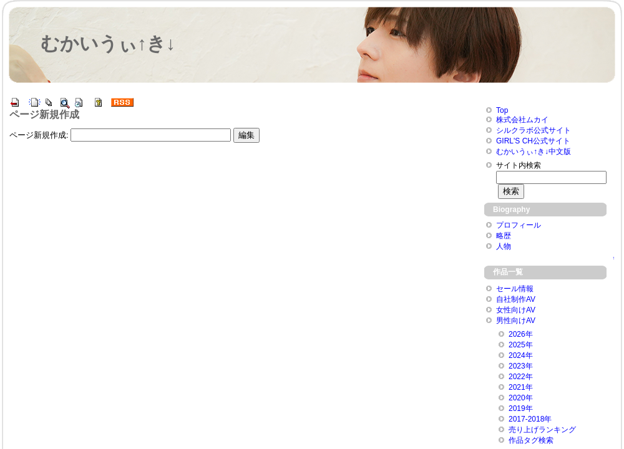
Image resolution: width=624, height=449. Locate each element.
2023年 (521, 366)
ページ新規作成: (39, 135)
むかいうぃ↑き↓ (108, 43)
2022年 (521, 376)
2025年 (521, 344)
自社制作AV (515, 299)
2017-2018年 (530, 419)
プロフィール (518, 225)
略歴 (503, 235)
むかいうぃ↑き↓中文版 (533, 151)
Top (502, 110)
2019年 (521, 408)
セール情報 (515, 288)
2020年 (521, 397)
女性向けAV (515, 310)
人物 (503, 246)
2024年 (521, 355)
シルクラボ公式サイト (533, 130)
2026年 (521, 334)
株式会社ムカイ (522, 119)
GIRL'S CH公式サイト (533, 141)
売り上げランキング (542, 429)
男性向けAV (515, 320)
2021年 (521, 387)
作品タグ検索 (531, 440)
